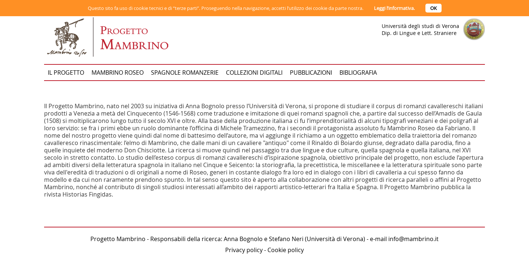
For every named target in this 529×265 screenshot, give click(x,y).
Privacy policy (244, 250)
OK (433, 8)
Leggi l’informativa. (394, 8)
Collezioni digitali (254, 72)
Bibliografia (358, 72)
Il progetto (66, 72)
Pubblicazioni (311, 72)
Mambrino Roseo (117, 72)
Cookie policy (285, 250)
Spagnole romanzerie (185, 72)
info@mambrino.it (413, 239)
